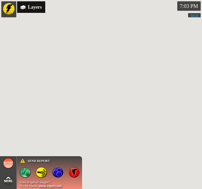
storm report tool (50, 186)
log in (194, 15)
